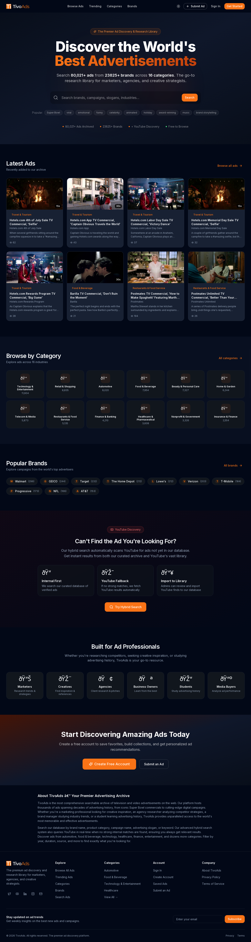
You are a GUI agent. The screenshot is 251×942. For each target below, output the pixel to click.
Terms (241, 935)
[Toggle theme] (178, 6)
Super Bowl (53, 112)
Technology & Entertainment (122, 883)
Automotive (111, 870)
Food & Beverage (115, 877)
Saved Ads (160, 883)
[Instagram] (33, 894)
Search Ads (62, 897)
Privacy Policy (211, 877)
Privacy (230, 935)
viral (69, 112)
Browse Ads (75, 6)
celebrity (114, 112)
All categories (230, 358)
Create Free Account (109, 764)
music (186, 112)
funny (99, 112)
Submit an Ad (154, 764)
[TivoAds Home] (17, 6)
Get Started (234, 6)
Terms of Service (213, 883)
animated (131, 112)
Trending (95, 6)
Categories (114, 6)
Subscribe (235, 919)
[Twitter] (9, 894)
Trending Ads (64, 877)
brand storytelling (206, 112)
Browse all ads (229, 165)
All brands (233, 465)
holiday (148, 112)
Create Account (163, 877)
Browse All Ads (65, 870)
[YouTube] (17, 894)
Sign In (215, 6)
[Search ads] (125, 97)
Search (190, 97)
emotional (84, 112)
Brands (132, 6)
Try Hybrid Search (125, 607)
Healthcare (111, 890)
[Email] (41, 894)
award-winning (167, 112)
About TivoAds (211, 870)
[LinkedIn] (25, 894)
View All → (111, 897)
